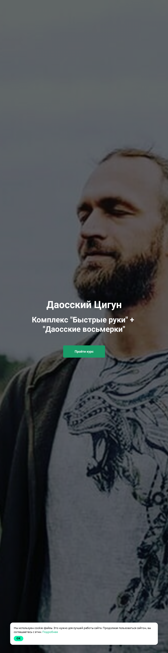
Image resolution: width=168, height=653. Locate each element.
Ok (18, 638)
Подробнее (50, 632)
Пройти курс (84, 351)
